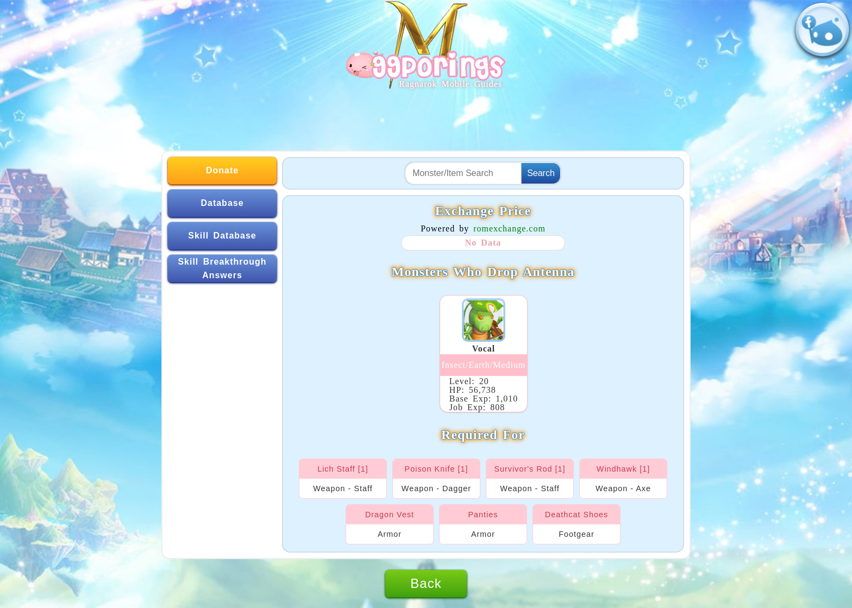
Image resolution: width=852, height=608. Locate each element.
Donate (222, 170)
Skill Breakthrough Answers (222, 268)
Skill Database (222, 235)
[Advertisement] (426, 115)
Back (425, 583)
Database (222, 203)
